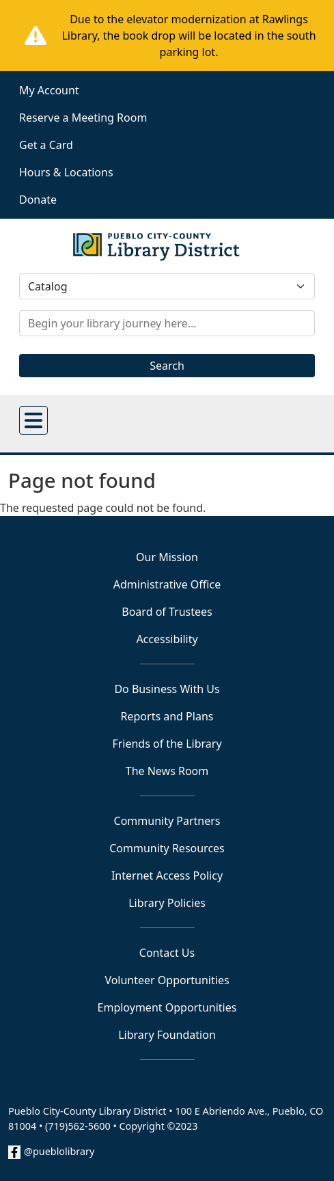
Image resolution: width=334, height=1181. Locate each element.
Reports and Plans (167, 716)
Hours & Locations (66, 172)
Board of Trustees (167, 611)
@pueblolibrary (59, 1151)
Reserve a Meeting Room (83, 117)
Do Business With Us (166, 688)
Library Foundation (167, 1034)
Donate (38, 199)
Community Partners (167, 820)
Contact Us (167, 952)
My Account (49, 90)
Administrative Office (167, 584)
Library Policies (167, 902)
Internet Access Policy (167, 875)
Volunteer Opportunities (167, 980)
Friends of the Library (166, 743)
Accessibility (166, 639)
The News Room (167, 770)
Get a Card (46, 144)
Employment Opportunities (167, 1007)
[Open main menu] (33, 420)
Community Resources (167, 848)
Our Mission (167, 557)
